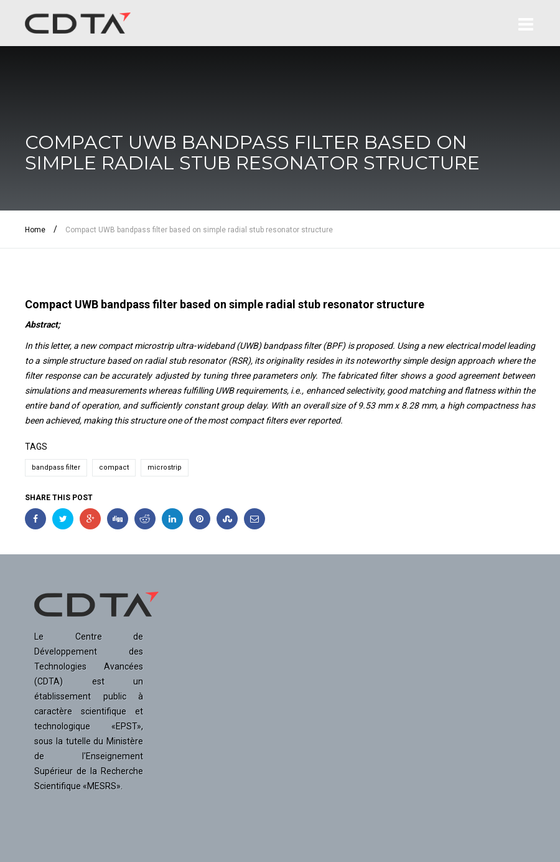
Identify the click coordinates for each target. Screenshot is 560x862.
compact (114, 467)
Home (35, 229)
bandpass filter (56, 467)
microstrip (164, 467)
